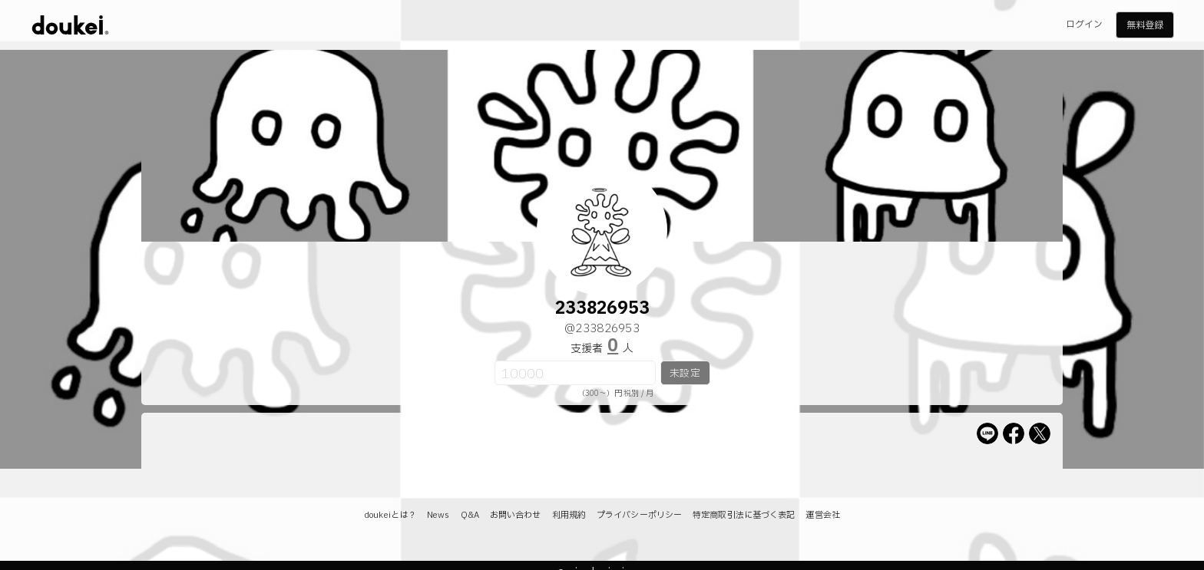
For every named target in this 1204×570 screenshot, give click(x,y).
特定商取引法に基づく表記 (744, 515)
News (438, 515)
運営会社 (822, 515)
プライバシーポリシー (639, 515)
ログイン (1084, 24)
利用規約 (569, 515)
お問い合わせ (515, 515)
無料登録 (1144, 25)
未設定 (685, 373)
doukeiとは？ (390, 515)
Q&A (470, 515)
